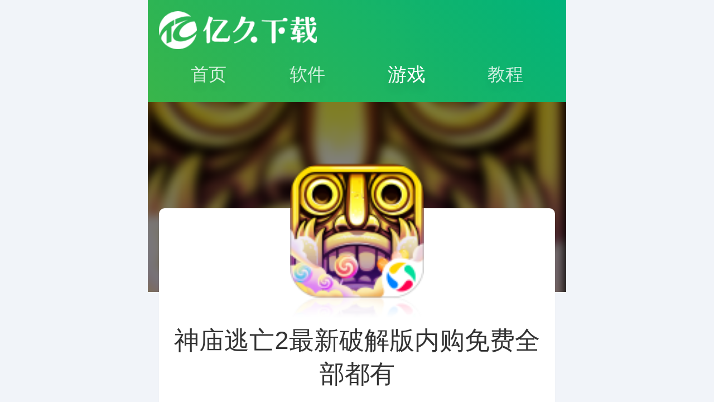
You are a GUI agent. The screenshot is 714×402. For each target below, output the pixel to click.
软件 (307, 74)
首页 (208, 74)
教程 (505, 74)
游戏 (407, 74)
